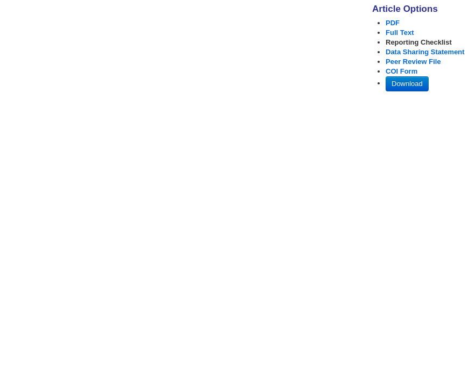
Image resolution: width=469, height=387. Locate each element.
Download (407, 84)
